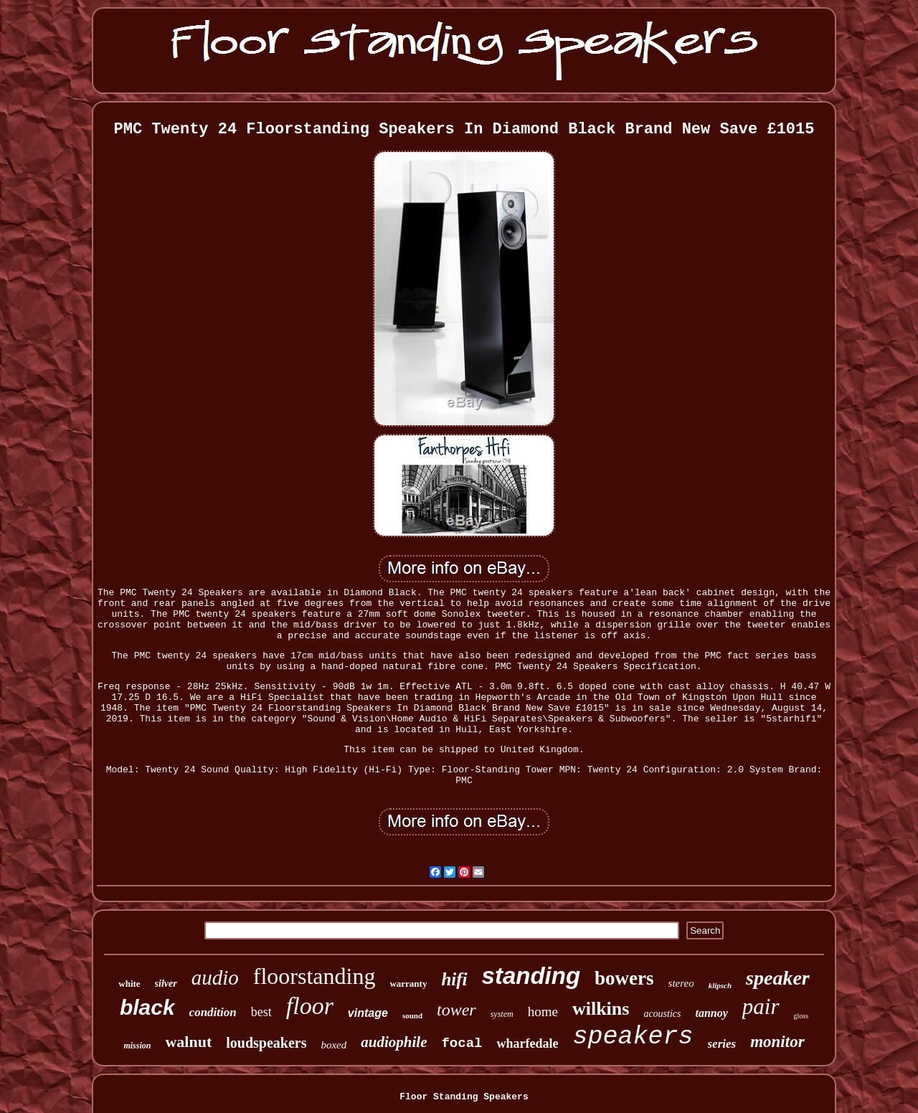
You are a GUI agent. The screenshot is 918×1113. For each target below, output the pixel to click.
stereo (681, 983)
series (722, 1044)
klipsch (720, 985)
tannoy (712, 1013)
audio (215, 977)
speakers (632, 1037)
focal (461, 1043)
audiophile (394, 1042)
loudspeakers (266, 1043)
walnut (188, 1042)
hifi (454, 979)
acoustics (662, 1013)
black (147, 1007)
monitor (777, 1042)
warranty (408, 983)
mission (137, 1046)
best (261, 1012)
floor (309, 1006)
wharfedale (527, 1043)
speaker (778, 978)
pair (761, 1006)
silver (166, 983)
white (129, 983)
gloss (801, 1016)
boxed (333, 1045)
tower (456, 1009)
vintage (368, 1013)
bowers (624, 978)
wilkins (601, 1008)
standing (531, 975)
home (543, 1011)
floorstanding (314, 976)
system (502, 1014)
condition (213, 1012)
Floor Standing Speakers (463, 1096)
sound (412, 1015)
